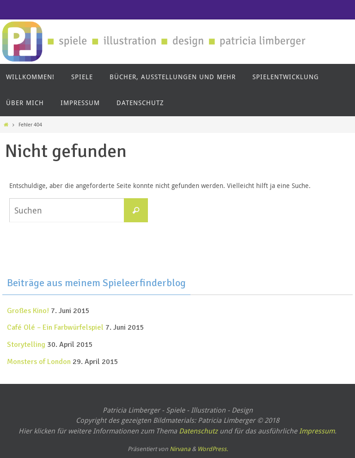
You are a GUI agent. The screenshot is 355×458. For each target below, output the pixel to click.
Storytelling (26, 344)
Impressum (317, 430)
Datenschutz (198, 430)
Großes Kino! (28, 310)
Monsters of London (39, 361)
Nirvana (180, 449)
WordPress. (212, 449)
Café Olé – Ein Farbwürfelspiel (55, 327)
